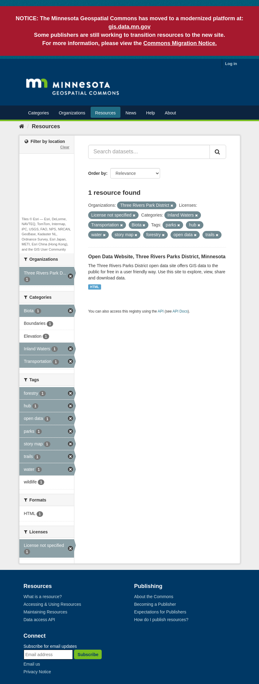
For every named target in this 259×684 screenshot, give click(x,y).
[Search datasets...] (149, 152)
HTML (94, 287)
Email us (32, 664)
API (160, 311)
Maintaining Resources (45, 611)
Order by (97, 173)
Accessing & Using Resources (52, 604)
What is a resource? (43, 596)
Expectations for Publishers (160, 611)
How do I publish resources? (161, 619)
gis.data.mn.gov (129, 27)
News (131, 112)
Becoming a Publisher (155, 604)
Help (150, 112)
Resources (105, 112)
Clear (64, 147)
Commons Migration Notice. (180, 43)
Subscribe (88, 654)
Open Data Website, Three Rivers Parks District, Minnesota (157, 256)
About (170, 112)
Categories (38, 112)
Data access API (39, 619)
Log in (231, 63)
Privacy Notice (37, 671)
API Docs (180, 311)
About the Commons (154, 596)
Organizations (72, 112)
